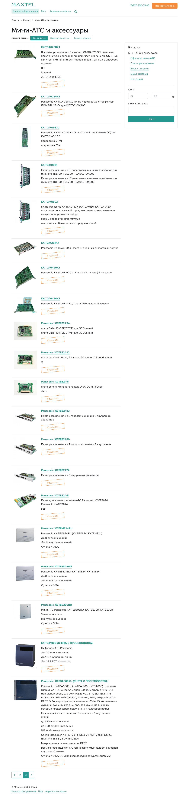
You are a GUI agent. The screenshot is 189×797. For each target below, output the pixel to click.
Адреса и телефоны (60, 11)
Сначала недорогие (59, 38)
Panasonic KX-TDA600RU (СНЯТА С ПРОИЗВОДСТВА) (74, 681)
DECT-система (139, 74)
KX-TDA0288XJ (50, 47)
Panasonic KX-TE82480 (55, 439)
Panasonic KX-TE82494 (55, 323)
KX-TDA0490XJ (50, 268)
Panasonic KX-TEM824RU (56, 528)
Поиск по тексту (138, 103)
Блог (43, 11)
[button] (164, 6)
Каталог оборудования (24, 791)
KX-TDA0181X (49, 165)
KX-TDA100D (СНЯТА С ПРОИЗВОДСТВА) (67, 643)
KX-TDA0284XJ (50, 96)
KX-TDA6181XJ (50, 243)
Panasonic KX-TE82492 (55, 352)
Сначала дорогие (82, 38)
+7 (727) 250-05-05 (139, 5)
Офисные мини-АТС (143, 58)
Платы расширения (142, 63)
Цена (131, 89)
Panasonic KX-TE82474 (55, 470)
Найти (151, 119)
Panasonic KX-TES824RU (56, 566)
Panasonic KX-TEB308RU (56, 605)
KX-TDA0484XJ (50, 298)
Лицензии (137, 79)
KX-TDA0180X (49, 202)
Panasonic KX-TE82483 (55, 411)
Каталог (25, 11)
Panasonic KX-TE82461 (55, 495)
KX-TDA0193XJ (50, 127)
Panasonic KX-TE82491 (55, 382)
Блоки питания (140, 68)
